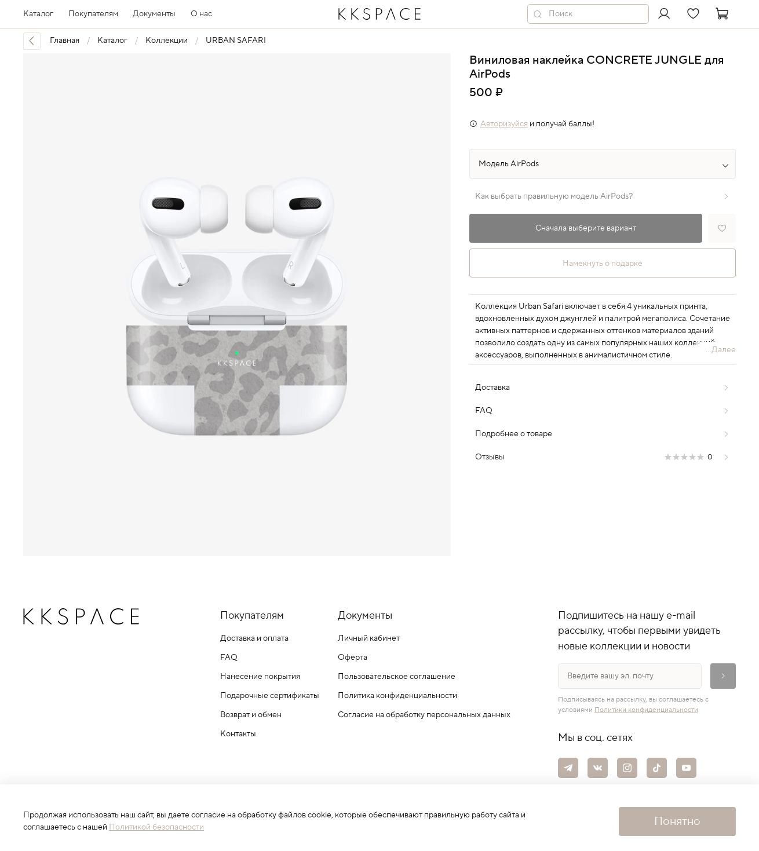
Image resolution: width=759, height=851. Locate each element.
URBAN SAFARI (236, 40)
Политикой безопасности (156, 827)
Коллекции (166, 40)
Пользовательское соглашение (396, 676)
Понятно (677, 821)
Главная (64, 40)
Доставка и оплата (254, 638)
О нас (201, 14)
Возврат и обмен (251, 715)
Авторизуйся (504, 124)
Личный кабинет (369, 638)
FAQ (229, 657)
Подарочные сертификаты (269, 696)
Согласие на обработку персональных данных (424, 715)
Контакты (238, 734)
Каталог (112, 40)
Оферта (352, 657)
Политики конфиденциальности (646, 710)
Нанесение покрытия (260, 676)
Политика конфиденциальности (397, 696)
